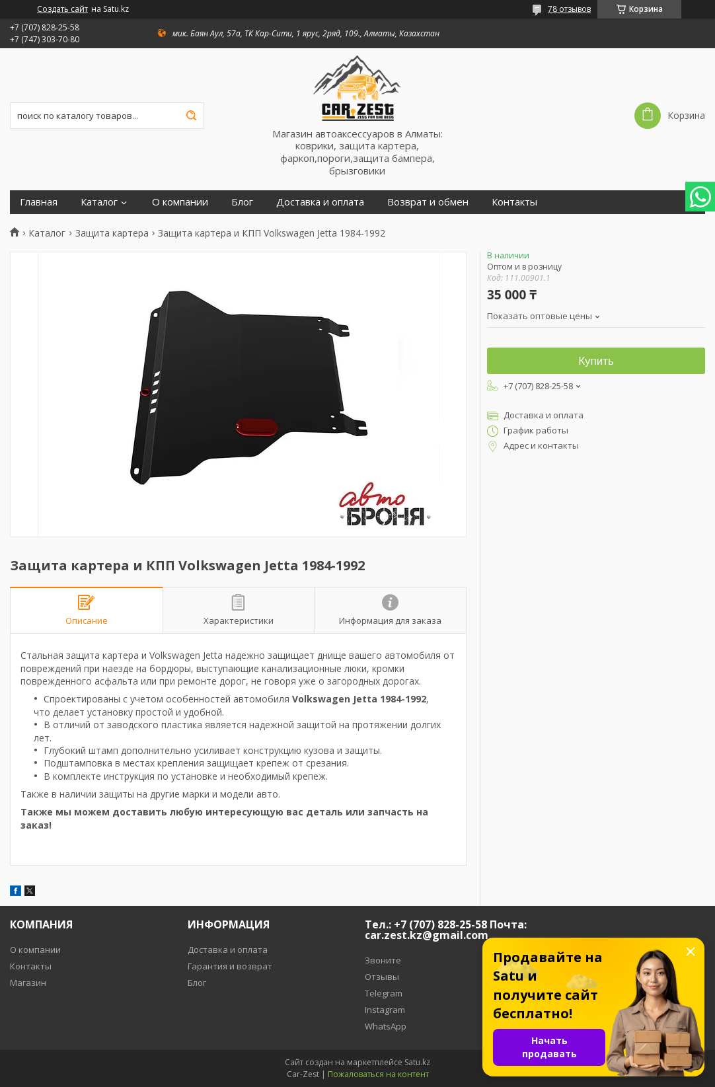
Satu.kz (417, 1062)
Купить (596, 361)
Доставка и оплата (320, 202)
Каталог (99, 202)
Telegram (383, 993)
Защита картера (112, 233)
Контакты (514, 202)
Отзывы (382, 977)
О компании (180, 202)
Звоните (383, 960)
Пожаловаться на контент (378, 1074)
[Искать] (191, 115)
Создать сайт (62, 9)
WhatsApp (385, 1026)
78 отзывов (569, 9)
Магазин (28, 983)
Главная (38, 202)
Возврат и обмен (428, 202)
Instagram (385, 1010)
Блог (242, 202)
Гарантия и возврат (230, 966)
